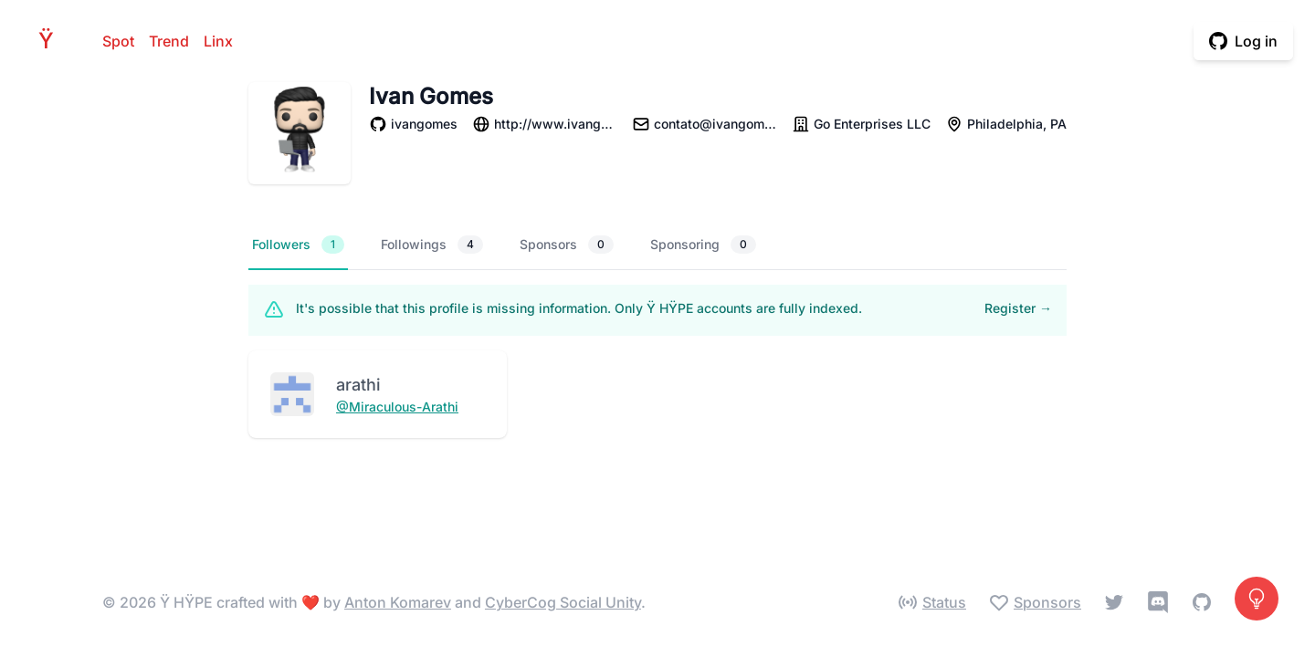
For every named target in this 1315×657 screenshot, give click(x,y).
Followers (298, 244)
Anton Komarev (397, 602)
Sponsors (567, 244)
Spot (118, 41)
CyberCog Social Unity (563, 602)
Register (1018, 308)
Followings (432, 244)
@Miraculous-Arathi (397, 406)
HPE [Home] (51, 40)
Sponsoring (703, 244)
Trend (169, 41)
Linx (218, 41)
